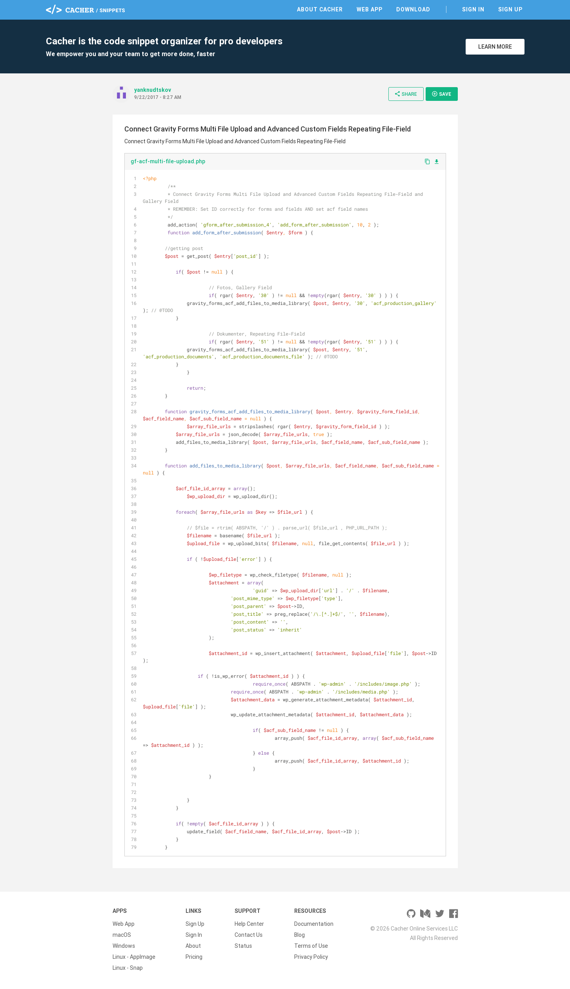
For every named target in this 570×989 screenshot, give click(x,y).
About (193, 945)
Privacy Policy (311, 956)
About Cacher (320, 9)
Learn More (495, 46)
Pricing (194, 956)
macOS (122, 934)
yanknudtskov (152, 89)
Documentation (313, 923)
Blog (299, 934)
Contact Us (248, 934)
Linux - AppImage (134, 956)
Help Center (249, 923)
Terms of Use (311, 945)
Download (413, 9)
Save (441, 94)
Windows (124, 945)
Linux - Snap (128, 967)
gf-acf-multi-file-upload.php (168, 161)
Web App (369, 9)
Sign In (473, 9)
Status (243, 945)
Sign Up (510, 9)
